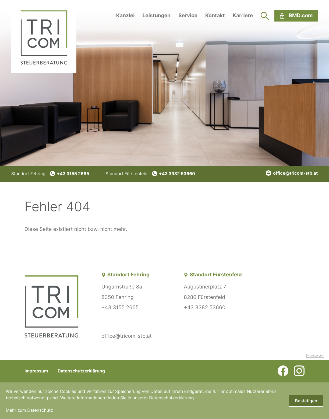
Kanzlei (125, 15)
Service (187, 15)
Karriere (243, 15)
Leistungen (156, 15)
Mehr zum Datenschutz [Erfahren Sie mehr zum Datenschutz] (29, 410)
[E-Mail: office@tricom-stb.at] (292, 173)
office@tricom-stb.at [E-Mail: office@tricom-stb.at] (126, 336)
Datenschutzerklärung (81, 371)
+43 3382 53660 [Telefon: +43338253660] (204, 307)
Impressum (36, 371)
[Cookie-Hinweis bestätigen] (306, 401)
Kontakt (215, 15)
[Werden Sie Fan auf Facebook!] (283, 370)
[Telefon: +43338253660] (150, 173)
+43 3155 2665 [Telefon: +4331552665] (120, 307)
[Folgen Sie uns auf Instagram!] (299, 370)
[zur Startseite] (43, 36)
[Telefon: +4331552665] (50, 173)
